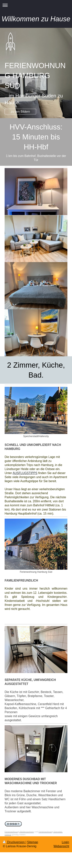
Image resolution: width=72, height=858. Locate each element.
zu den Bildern (20, 111)
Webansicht (61, 846)
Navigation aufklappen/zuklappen (36, 5)
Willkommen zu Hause (36, 19)
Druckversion (14, 842)
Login (65, 842)
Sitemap (32, 842)
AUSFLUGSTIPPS (25, 473)
